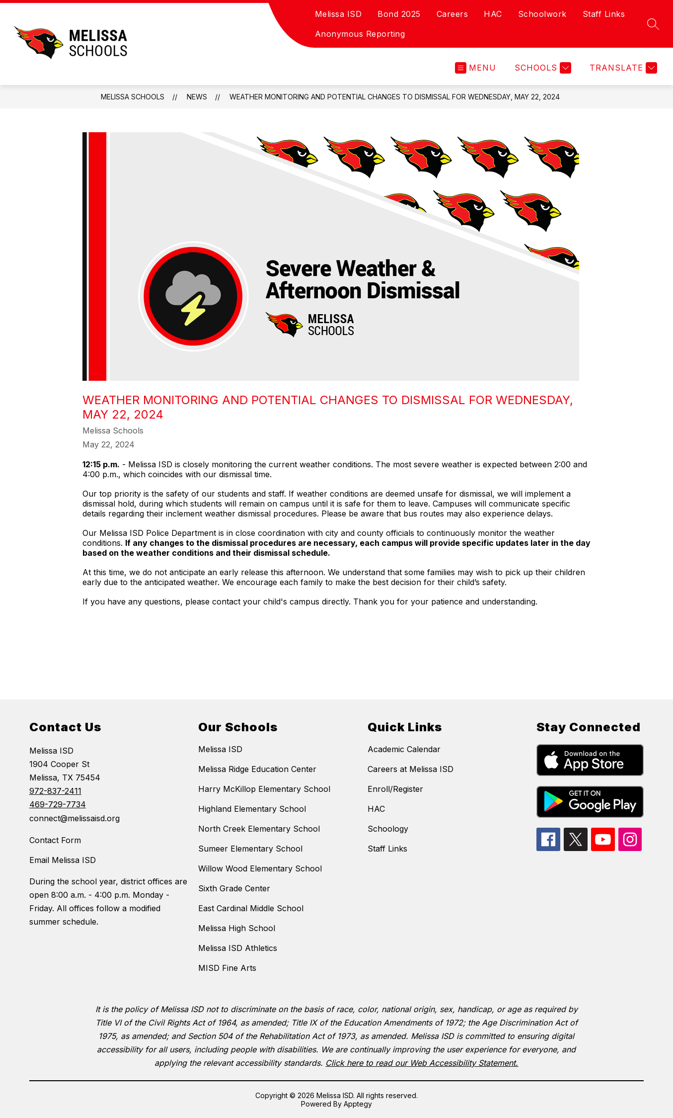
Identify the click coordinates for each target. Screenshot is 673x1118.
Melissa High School (236, 928)
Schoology (388, 829)
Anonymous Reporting (360, 34)
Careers (452, 14)
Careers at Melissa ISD (410, 769)
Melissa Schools (132, 96)
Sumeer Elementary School (250, 849)
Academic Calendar (404, 749)
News (197, 96)
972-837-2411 (55, 791)
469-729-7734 (57, 804)
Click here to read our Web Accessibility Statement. (421, 1063)
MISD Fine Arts (227, 968)
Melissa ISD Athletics (237, 948)
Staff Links (604, 14)
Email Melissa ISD (62, 860)
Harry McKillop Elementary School (264, 789)
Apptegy (358, 1104)
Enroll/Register (395, 789)
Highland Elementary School (252, 809)
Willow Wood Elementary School (260, 868)
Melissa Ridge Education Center (257, 769)
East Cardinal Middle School (250, 908)
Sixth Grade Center (234, 888)
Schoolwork (542, 14)
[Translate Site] (622, 68)
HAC (493, 14)
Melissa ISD (338, 14)
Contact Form (55, 840)
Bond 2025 (399, 14)
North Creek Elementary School (259, 829)
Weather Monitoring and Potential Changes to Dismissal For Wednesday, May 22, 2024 (394, 96)
